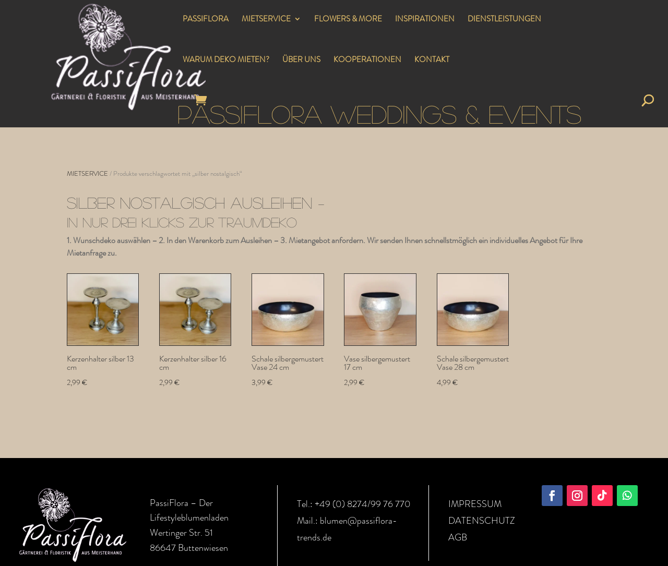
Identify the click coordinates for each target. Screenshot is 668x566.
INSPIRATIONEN (425, 20)
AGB (457, 537)
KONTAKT (431, 60)
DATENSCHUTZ (481, 520)
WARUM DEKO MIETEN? (226, 60)
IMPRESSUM (475, 504)
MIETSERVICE (266, 20)
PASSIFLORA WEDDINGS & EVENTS (379, 113)
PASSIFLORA (206, 20)
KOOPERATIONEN (367, 60)
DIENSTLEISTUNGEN (504, 20)
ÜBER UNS (301, 60)
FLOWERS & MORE (348, 20)
